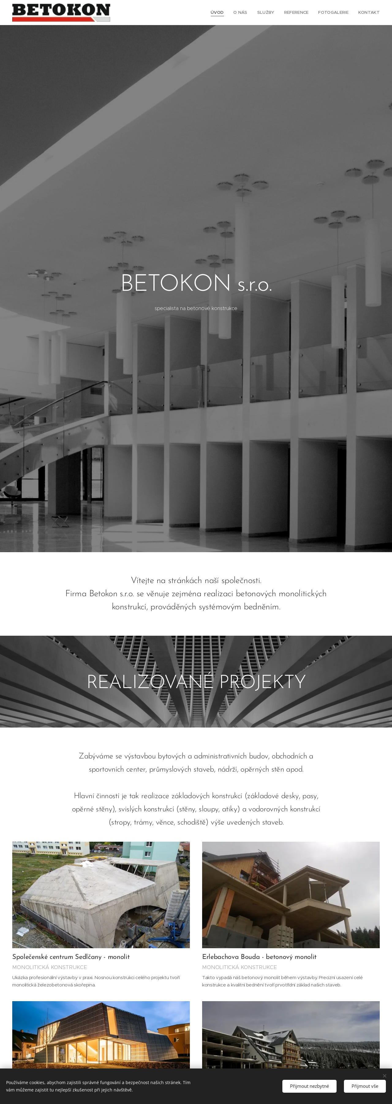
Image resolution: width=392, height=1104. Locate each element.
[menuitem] (222, 12)
